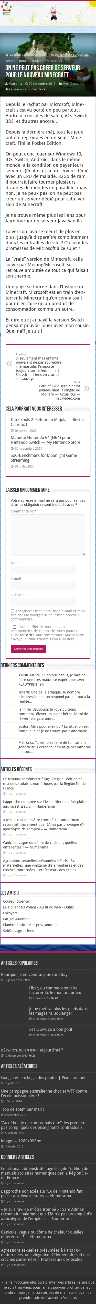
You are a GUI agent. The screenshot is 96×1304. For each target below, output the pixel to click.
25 (33, 1055)
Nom (15, 563)
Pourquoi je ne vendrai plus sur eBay (34, 974)
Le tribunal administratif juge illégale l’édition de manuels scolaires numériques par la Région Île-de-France (45, 783)
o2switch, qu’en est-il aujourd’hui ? (32, 1050)
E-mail (16, 579)
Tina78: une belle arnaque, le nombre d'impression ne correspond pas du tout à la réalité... (54, 696)
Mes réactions (35, 55)
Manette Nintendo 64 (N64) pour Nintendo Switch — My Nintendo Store (45, 440)
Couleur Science (16, 901)
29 (61, 1019)
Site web (18, 595)
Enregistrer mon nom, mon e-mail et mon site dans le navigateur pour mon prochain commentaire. (48, 615)
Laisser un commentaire (27, 89)
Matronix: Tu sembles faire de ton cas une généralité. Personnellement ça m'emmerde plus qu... (54, 747)
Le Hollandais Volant (19, 907)
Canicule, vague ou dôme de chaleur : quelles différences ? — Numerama (42, 1234)
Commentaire (23, 511)
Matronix (15, 84)
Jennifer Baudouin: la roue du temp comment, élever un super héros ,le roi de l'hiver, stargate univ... (53, 714)
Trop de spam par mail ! (22, 1109)
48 (56, 998)
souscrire (27, 635)
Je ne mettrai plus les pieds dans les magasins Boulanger (58, 1011)
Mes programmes (42, 925)
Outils (69, 907)
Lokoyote (10, 913)
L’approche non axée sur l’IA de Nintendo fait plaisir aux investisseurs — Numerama (41, 1193)
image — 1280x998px (21, 1141)
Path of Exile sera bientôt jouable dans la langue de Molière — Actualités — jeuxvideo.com (54, 390)
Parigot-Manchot (16, 919)
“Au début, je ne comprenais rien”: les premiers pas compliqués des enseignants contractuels (43, 1125)
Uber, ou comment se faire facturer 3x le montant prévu (55, 990)
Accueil (13, 55)
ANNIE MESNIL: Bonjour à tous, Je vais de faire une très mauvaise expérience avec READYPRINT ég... (52, 679)
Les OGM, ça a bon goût (50, 1029)
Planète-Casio (14, 925)
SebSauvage (12, 931)
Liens (29, 931)
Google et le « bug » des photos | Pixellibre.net (43, 1077)
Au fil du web (50, 907)
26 (61, 1035)
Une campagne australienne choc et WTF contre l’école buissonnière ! (44, 1093)
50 (29, 980)
